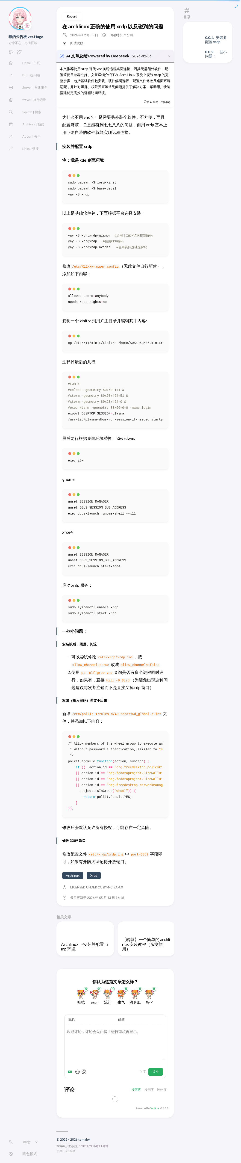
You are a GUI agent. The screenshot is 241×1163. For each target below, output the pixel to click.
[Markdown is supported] (71, 1072)
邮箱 (121, 1020)
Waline (154, 1108)
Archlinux (72, 876)
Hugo (65, 1151)
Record (72, 16)
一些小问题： (216, 54)
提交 (155, 1072)
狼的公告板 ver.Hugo (26, 36)
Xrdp (93, 876)
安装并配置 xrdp (216, 39)
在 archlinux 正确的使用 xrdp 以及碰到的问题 (112, 26)
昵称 (71, 1020)
